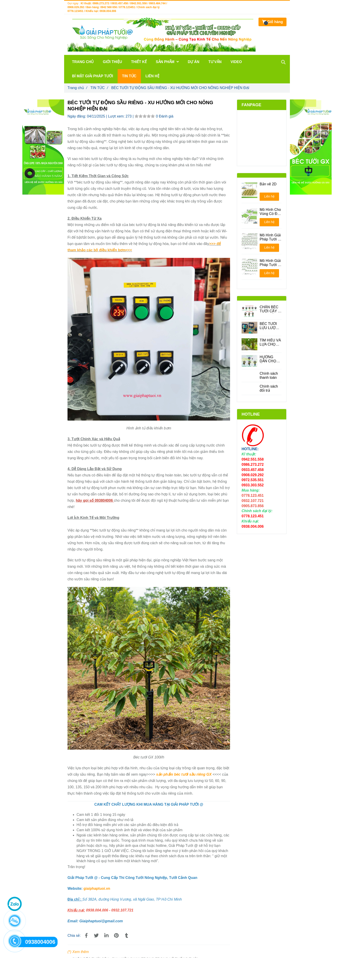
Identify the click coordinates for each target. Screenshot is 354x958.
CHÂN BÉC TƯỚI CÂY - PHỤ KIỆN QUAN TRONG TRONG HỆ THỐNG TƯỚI (269, 309)
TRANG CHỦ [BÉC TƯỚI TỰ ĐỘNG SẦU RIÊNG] (83, 62)
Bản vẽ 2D (268, 184)
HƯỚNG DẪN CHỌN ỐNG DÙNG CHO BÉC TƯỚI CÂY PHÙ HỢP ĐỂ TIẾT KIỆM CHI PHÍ (270, 359)
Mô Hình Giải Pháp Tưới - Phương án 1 (270, 237)
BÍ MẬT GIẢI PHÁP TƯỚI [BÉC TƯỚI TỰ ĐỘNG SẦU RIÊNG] (92, 76)
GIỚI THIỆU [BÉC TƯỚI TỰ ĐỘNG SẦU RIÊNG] (112, 62)
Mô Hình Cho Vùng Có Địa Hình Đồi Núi (270, 212)
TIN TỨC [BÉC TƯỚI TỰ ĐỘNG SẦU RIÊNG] (99, 88)
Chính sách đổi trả (269, 388)
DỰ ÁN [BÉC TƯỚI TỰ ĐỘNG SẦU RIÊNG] (193, 62)
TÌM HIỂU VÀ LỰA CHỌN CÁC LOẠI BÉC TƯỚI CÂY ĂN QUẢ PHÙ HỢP (271, 342)
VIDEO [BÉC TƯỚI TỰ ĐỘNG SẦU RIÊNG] (236, 62)
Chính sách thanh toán (269, 375)
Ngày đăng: (77, 116)
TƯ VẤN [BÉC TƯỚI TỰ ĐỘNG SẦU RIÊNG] (214, 62)
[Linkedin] (106, 935)
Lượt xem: (117, 116)
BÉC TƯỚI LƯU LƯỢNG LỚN (270, 326)
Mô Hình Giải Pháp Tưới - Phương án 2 (270, 263)
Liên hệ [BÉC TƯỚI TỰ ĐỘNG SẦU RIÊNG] (269, 196)
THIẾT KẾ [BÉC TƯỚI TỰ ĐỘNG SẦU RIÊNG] (139, 62)
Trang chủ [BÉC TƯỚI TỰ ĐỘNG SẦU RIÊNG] (77, 88)
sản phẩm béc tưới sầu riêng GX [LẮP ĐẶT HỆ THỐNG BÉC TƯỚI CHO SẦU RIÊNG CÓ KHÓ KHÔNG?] (184, 774)
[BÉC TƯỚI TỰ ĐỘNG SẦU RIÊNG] (86, 935)
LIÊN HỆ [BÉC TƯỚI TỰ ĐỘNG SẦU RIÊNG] (152, 76)
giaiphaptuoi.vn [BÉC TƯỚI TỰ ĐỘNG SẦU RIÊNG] (97, 888)
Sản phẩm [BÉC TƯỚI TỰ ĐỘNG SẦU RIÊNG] (167, 62)
